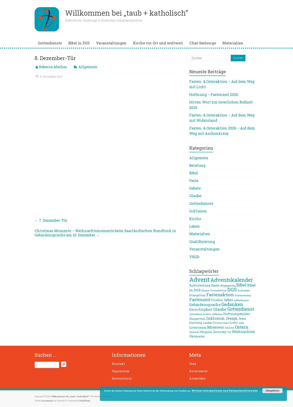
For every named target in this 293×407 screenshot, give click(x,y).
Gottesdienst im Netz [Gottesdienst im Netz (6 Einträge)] (200, 314)
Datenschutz (122, 378)
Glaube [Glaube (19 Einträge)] (219, 309)
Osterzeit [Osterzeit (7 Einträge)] (194, 331)
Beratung (197, 165)
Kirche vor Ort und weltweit (158, 43)
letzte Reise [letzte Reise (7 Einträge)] (222, 322)
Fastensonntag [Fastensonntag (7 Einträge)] (243, 295)
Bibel (193, 173)
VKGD (194, 257)
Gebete (195, 188)
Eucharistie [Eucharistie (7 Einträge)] (243, 290)
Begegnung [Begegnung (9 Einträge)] (228, 285)
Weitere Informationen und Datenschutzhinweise (224, 390)
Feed (192, 364)
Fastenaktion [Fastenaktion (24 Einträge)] (220, 294)
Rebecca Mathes (53, 67)
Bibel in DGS (79, 43)
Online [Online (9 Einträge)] (229, 327)
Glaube (195, 195)
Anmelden (197, 378)
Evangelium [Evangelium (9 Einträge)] (197, 295)
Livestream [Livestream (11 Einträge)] (197, 327)
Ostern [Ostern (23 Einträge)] (241, 327)
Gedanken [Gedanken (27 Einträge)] (232, 304)
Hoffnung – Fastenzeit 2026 (213, 94)
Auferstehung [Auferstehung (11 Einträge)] (199, 285)
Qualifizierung (202, 241)
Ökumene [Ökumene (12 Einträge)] (197, 336)
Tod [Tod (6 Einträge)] (229, 332)
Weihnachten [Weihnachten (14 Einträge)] (243, 331)
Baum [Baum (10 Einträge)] (215, 285)
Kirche (195, 218)
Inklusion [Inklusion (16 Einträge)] (215, 318)
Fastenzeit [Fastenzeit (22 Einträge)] (199, 299)
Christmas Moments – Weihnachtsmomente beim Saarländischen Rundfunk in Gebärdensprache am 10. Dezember (105, 232)
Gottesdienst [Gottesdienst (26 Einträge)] (240, 309)
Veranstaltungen (111, 43)
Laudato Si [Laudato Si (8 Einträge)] (209, 322)
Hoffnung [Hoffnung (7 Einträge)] (217, 314)
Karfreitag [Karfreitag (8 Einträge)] (195, 322)
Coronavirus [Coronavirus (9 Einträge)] (218, 290)
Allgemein (87, 67)
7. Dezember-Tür (51, 220)
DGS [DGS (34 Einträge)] (232, 289)
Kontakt (118, 364)
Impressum (121, 371)
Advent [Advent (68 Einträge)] (199, 279)
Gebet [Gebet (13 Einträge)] (228, 300)
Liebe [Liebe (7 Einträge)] (241, 322)
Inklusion (198, 211)
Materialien (232, 43)
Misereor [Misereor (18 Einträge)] (215, 327)
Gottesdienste (50, 43)
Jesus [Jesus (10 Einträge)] (242, 318)
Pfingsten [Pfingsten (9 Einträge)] (206, 332)
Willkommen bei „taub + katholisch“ (126, 13)
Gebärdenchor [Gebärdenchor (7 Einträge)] (241, 300)
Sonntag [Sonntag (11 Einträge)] (219, 332)
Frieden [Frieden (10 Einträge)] (217, 300)
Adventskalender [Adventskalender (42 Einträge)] (231, 279)
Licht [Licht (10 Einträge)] (234, 323)
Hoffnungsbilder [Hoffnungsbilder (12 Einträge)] (236, 314)
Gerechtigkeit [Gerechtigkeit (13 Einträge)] (200, 309)
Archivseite (198, 371)
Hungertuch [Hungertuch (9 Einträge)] (197, 318)
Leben (194, 226)
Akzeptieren (272, 390)
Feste (193, 180)
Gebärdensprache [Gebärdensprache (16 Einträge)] (205, 304)
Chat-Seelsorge (202, 43)
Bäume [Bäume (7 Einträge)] (205, 290)
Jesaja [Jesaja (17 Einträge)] (231, 318)
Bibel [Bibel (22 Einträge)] (241, 284)
